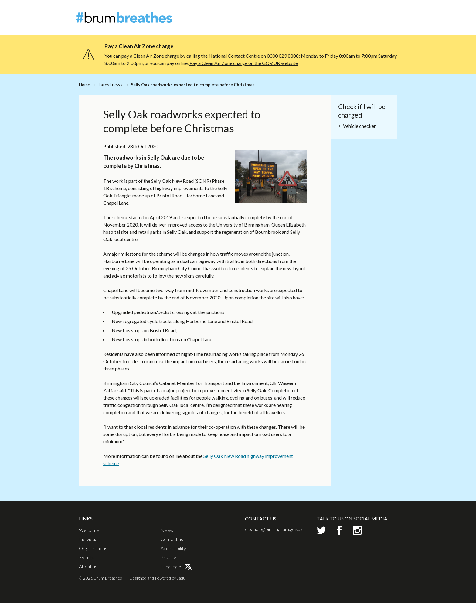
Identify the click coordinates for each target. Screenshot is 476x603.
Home (84, 84)
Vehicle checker (359, 126)
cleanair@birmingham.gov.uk (274, 529)
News (373, 10)
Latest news (110, 84)
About (356, 10)
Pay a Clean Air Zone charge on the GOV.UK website (243, 63)
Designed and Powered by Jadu (157, 578)
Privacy (168, 557)
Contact (392, 10)
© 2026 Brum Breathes (100, 578)
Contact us (172, 539)
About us (88, 566)
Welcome (284, 21)
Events (376, 21)
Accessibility (173, 548)
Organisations (346, 21)
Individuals (313, 21)
